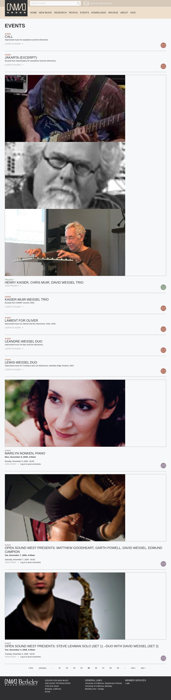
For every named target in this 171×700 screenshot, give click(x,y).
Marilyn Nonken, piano (25, 453)
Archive (113, 12)
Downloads (98, 12)
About (124, 12)
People (73, 12)
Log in (23, 464)
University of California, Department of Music (103, 683)
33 (74, 668)
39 (118, 668)
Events (84, 12)
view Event (12, 464)
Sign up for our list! (101, 3)
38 (111, 668)
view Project (13, 286)
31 (60, 668)
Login (127, 683)
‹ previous (42, 668)
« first (30, 668)
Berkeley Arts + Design (94, 689)
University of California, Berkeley (98, 686)
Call (9, 36)
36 (96, 668)
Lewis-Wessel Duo (21, 362)
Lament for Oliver (21, 320)
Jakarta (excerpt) (21, 57)
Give (133, 12)
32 (67, 668)
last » (143, 668)
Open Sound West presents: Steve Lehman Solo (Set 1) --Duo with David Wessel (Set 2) (82, 646)
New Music (45, 12)
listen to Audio (14, 44)
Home (33, 12)
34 (81, 668)
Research (60, 12)
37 (103, 668)
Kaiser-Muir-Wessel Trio (27, 299)
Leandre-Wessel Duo (23, 341)
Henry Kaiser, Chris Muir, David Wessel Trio (44, 282)
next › (133, 668)
